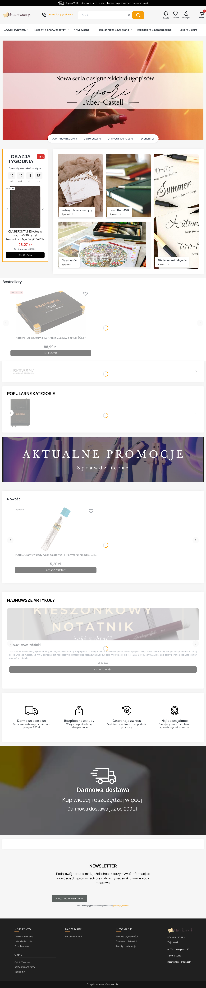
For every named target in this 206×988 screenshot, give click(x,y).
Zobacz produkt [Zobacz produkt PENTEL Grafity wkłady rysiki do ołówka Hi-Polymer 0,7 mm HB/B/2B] (55, 570)
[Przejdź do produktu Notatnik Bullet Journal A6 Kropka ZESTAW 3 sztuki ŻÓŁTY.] (50, 312)
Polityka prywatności (127, 936)
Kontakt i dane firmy (24, 966)
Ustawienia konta (23, 941)
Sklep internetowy (102, 984)
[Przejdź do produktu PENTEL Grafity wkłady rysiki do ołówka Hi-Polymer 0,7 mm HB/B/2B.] (56, 529)
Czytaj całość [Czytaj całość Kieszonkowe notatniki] (103, 669)
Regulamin (19, 971)
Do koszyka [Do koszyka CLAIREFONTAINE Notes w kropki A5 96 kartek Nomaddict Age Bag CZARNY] (25, 254)
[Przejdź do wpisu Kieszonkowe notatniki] (103, 624)
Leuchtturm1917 (73, 936)
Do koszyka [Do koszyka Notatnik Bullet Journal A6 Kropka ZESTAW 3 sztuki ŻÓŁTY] (50, 352)
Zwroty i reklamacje (126, 946)
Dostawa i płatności (126, 941)
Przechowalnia (21, 946)
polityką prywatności (121, 905)
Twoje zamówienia (23, 936)
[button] (138, 15)
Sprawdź (67, 214)
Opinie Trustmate (23, 962)
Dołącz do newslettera (69, 898)
